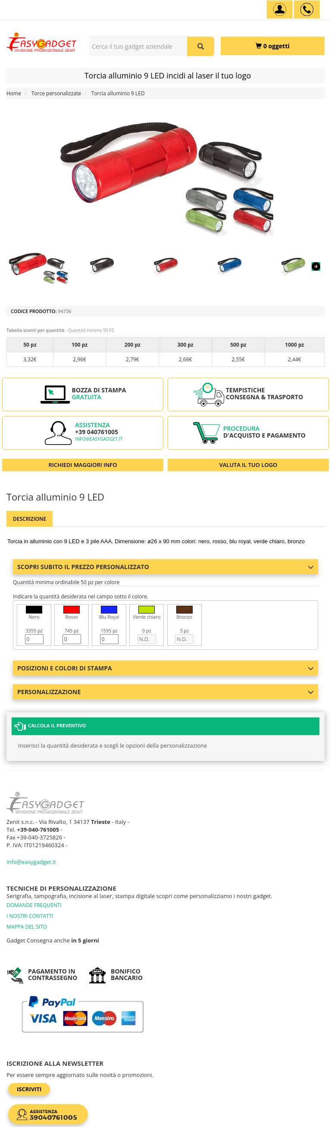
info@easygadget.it (99, 439)
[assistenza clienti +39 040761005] (307, 9)
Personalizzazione (165, 692)
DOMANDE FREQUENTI (34, 905)
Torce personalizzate (56, 93)
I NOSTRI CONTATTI (29, 916)
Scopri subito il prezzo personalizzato (165, 567)
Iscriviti (29, 1089)
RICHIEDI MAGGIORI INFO (83, 465)
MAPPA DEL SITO (26, 926)
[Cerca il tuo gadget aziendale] (200, 46)
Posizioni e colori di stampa (165, 668)
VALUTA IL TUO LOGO (248, 465)
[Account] (280, 9)
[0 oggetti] (273, 46)
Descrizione (29, 519)
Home (13, 93)
